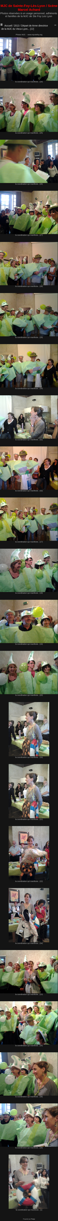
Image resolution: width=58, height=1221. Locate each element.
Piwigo (33, 1219)
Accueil (8, 25)
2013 (16, 25)
